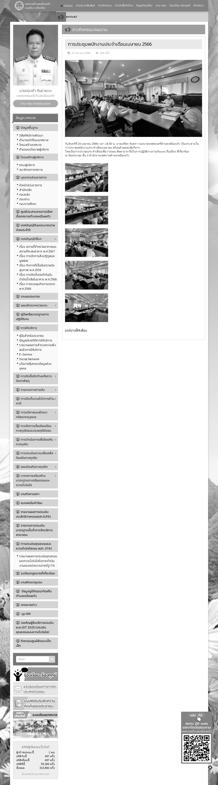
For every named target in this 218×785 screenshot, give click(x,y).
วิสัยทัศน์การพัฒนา (31, 135)
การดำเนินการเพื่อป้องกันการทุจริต (34, 441)
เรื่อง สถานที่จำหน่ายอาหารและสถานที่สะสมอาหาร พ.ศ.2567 (37, 249)
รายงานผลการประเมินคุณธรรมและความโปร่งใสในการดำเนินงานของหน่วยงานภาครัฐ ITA (38, 561)
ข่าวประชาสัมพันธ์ (85, 6)
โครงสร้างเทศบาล (30, 144)
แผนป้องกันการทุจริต (32, 466)
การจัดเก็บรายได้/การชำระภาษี (35, 401)
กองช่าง (24, 199)
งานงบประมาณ (30, 296)
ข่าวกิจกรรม (105, 6)
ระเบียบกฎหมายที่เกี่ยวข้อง (38, 573)
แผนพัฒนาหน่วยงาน (31, 305)
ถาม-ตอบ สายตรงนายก (35, 103)
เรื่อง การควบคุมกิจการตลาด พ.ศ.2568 (37, 286)
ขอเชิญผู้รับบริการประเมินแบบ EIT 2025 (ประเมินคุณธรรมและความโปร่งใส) (35, 627)
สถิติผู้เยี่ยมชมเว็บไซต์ (35, 746)
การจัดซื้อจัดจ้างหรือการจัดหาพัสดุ (34, 378)
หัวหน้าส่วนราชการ (30, 185)
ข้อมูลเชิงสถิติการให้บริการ (35, 340)
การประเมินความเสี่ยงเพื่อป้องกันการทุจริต (34, 455)
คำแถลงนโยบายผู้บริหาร (34, 149)
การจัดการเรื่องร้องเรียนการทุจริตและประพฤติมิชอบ (33, 428)
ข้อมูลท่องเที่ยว (144, 6)
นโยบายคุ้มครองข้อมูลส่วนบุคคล (35, 366)
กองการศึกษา (27, 203)
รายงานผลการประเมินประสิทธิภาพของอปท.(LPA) (33, 514)
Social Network (29, 359)
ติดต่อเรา (199, 6)
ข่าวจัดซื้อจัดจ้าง (124, 6)
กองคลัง (24, 194)
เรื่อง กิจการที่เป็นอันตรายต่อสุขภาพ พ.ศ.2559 (37, 267)
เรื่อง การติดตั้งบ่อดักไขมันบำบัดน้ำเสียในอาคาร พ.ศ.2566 (38, 277)
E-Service (25, 354)
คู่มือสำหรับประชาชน (31, 335)
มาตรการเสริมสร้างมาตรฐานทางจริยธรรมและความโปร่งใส (33, 480)
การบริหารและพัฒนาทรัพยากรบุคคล (31, 414)
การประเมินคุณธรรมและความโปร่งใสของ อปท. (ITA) (34, 546)
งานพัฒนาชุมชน (31, 582)
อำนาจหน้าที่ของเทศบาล (33, 140)
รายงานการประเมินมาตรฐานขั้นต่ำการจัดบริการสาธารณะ (34, 530)
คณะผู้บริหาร (27, 165)
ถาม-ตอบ (161, 6)
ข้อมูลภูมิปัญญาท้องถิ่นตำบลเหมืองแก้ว (34, 593)
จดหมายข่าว (29, 604)
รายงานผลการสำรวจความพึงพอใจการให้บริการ (37, 347)
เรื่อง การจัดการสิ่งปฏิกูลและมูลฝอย (37, 258)
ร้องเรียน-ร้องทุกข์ (179, 6)
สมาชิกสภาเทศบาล (31, 169)
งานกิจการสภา (30, 494)
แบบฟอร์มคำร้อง (31, 503)
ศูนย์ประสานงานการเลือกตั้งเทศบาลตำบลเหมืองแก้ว (34, 214)
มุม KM (25, 613)
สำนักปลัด (25, 189)
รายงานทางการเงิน (30, 389)
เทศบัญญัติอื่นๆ (29, 238)
